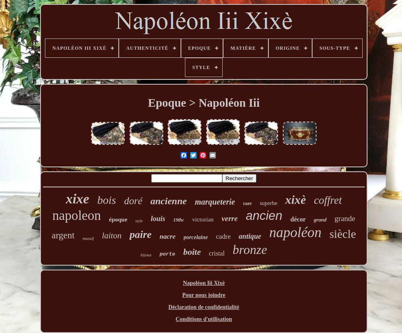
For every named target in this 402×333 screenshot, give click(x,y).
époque (118, 219)
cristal (217, 253)
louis (158, 219)
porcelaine (196, 237)
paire (141, 234)
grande (345, 218)
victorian (202, 219)
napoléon (295, 232)
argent (63, 235)
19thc (178, 220)
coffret (328, 200)
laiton (112, 235)
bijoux (146, 254)
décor (298, 219)
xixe (77, 198)
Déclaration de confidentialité (204, 307)
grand (320, 220)
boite (192, 252)
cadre (223, 236)
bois (106, 200)
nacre (168, 236)
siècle (342, 233)
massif (88, 238)
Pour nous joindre (203, 295)
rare (247, 203)
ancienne (168, 201)
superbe (268, 203)
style (138, 221)
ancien (264, 216)
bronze (250, 249)
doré (133, 200)
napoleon (77, 215)
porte (167, 254)
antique (250, 236)
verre (229, 218)
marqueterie (215, 201)
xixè (295, 199)
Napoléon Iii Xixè (204, 283)
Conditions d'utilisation (204, 319)
